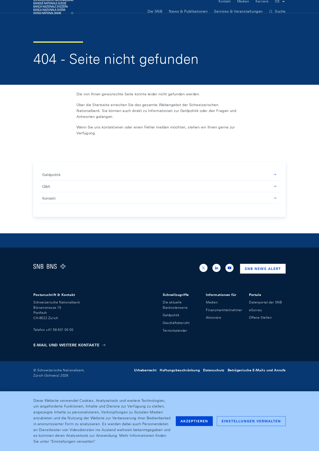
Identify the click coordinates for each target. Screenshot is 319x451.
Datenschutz (213, 370)
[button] (280, 10)
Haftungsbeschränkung (180, 370)
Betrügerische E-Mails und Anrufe (257, 370)
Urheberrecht (145, 370)
